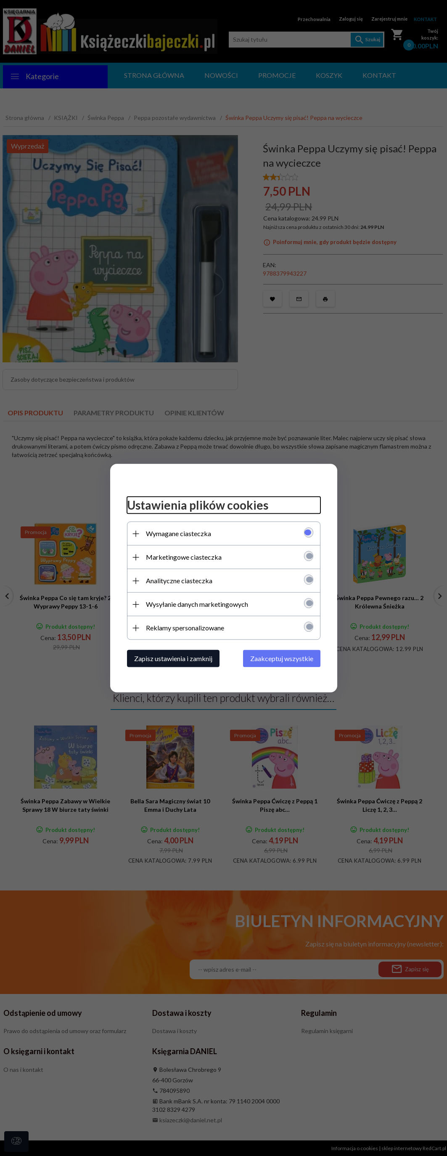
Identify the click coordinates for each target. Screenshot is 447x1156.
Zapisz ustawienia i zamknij (173, 658)
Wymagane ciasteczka (178, 533)
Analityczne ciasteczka (179, 581)
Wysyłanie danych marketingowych (197, 604)
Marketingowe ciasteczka (184, 557)
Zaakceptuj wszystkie (281, 658)
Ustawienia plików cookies (197, 505)
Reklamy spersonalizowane (185, 628)
